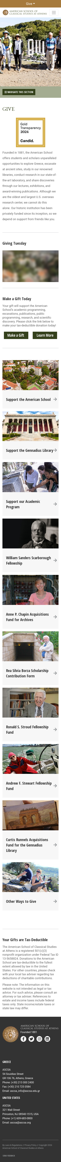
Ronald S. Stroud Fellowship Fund (31, 729)
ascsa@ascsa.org (20, 1122)
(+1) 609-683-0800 (22, 1118)
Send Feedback (9, 1155)
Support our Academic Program (31, 504)
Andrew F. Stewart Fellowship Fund (31, 785)
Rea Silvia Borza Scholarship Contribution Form (31, 673)
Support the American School (31, 399)
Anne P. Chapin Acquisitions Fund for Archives (31, 616)
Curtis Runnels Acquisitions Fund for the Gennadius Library (31, 845)
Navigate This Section (19, 92)
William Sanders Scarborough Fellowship (31, 560)
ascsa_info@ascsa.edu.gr (25, 1090)
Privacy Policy (30, 1145)
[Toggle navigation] (53, 12)
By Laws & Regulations (12, 1145)
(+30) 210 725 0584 (19, 1086)
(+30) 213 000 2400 (22, 1082)
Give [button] (29, 4)
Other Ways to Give (31, 901)
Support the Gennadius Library (31, 450)
